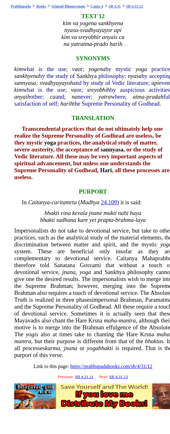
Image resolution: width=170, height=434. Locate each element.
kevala (80, 213)
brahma (124, 220)
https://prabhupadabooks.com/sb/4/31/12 (111, 366)
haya (135, 213)
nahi (123, 213)
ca (53, 96)
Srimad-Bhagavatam (68, 6)
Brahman (61, 286)
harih (66, 103)
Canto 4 (96, 6)
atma (138, 96)
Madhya (89, 202)
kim (18, 69)
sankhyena (26, 76)
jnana (69, 272)
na (75, 96)
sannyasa (25, 83)
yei (92, 220)
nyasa (135, 76)
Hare (81, 320)
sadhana (66, 220)
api (155, 83)
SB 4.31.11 (84, 376)
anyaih (22, 96)
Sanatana (64, 265)
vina (66, 213)
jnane (95, 213)
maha (110, 320)
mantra (127, 320)
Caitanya (38, 202)
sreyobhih (98, 89)
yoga (141, 69)
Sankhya (86, 76)
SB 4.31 (115, 6)
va (75, 69)
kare (83, 220)
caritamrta (64, 202)
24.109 (109, 202)
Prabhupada (21, 6)
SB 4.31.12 (134, 6)
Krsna (95, 320)
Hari (106, 170)
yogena (96, 69)
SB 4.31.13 (118, 376)
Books (41, 6)
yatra (104, 96)
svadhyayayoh (56, 83)
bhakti (51, 213)
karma (52, 348)
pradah (154, 96)
